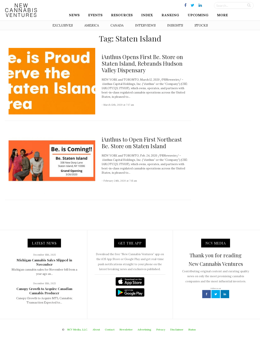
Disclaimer (176, 329)
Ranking (170, 15)
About (96, 329)
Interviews (145, 25)
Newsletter (126, 329)
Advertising (144, 329)
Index (147, 15)
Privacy (160, 329)
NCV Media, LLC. (77, 329)
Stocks (201, 25)
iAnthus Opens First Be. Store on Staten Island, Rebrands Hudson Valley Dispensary (142, 63)
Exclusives (62, 25)
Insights (175, 25)
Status (192, 329)
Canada (116, 25)
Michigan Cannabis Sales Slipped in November (44, 262)
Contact (109, 329)
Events (95, 15)
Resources (122, 15)
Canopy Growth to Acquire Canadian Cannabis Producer (44, 291)
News (74, 15)
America (91, 25)
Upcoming (198, 15)
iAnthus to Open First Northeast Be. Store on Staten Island (142, 143)
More (222, 15)
